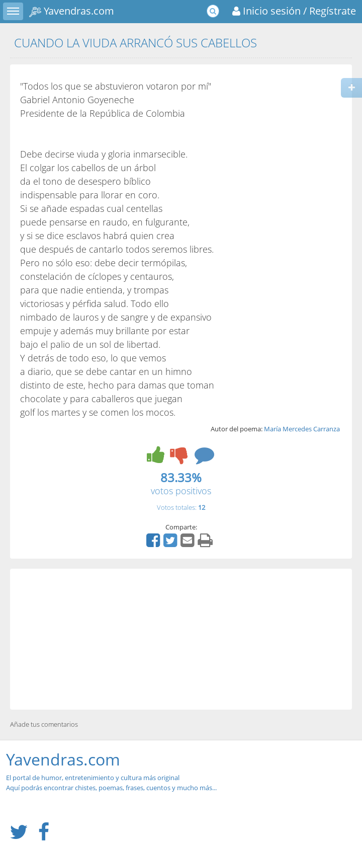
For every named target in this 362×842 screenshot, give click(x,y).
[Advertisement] (181, 639)
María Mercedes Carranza (302, 428)
